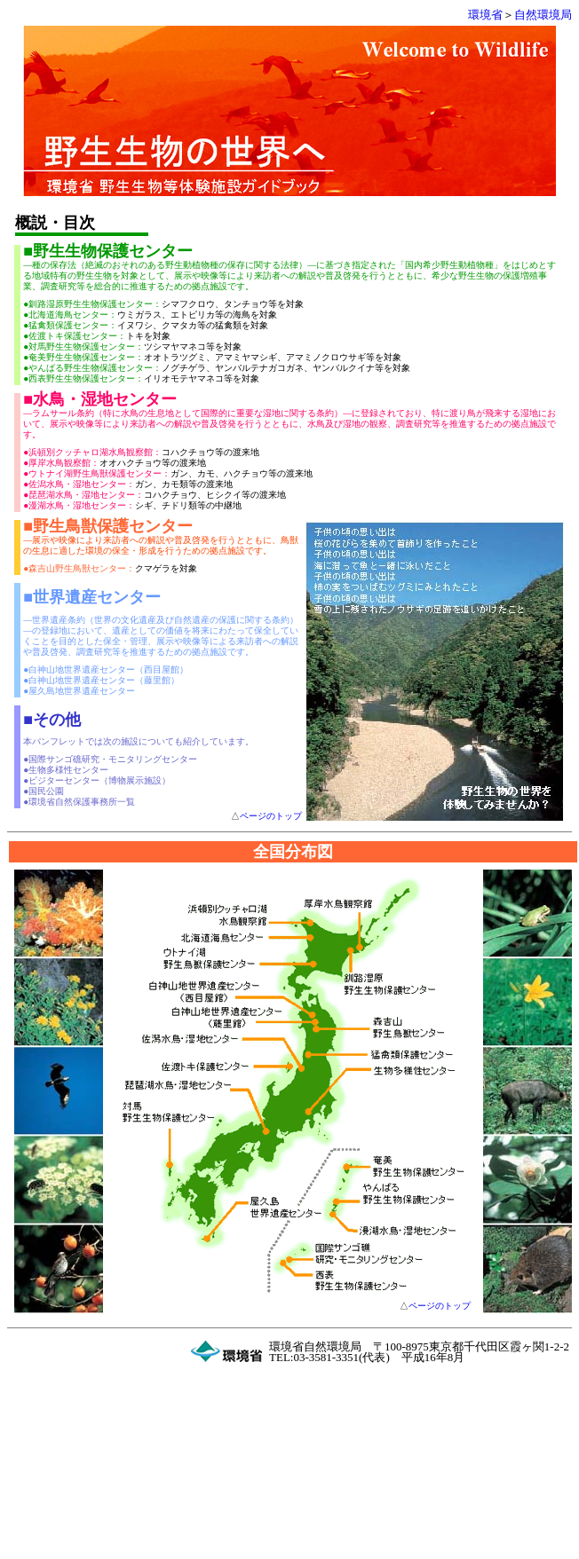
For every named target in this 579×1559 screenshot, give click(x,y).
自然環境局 (543, 14)
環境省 (485, 14)
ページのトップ (271, 816)
